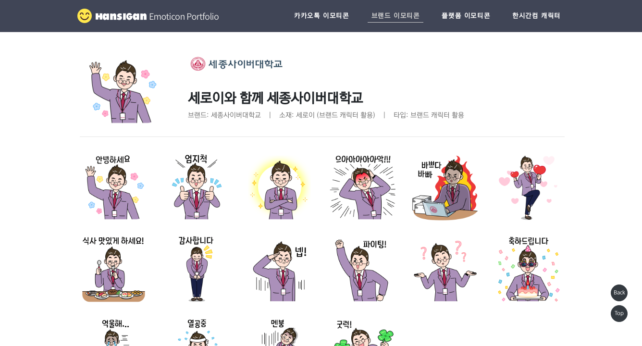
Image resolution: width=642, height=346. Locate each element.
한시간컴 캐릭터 (536, 16)
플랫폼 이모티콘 (466, 16)
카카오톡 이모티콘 (321, 16)
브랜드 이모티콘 (395, 16)
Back (619, 293)
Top (619, 313)
